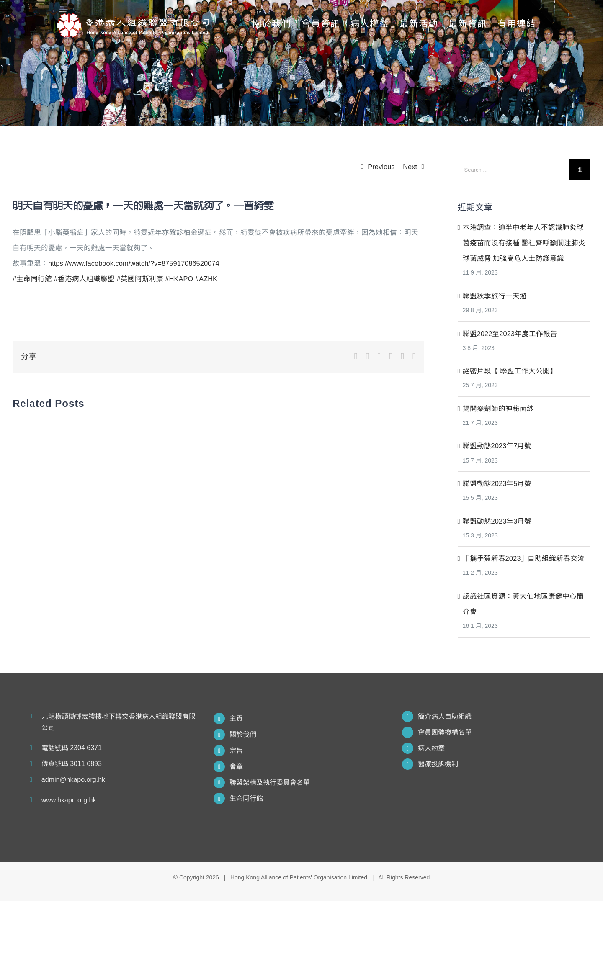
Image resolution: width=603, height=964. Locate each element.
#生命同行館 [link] (32, 279)
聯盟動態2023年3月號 (497, 521)
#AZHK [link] (206, 279)
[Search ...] (514, 169)
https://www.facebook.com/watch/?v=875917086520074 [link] (133, 263)
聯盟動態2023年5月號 (497, 483)
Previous (381, 166)
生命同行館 (246, 798)
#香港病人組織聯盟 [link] (84, 279)
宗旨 (236, 750)
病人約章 (431, 748)
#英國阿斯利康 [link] (140, 279)
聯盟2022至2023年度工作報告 (510, 333)
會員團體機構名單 (445, 732)
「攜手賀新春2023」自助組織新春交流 (524, 558)
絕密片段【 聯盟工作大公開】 (510, 371)
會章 (236, 766)
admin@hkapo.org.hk (73, 779)
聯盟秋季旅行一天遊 (495, 296)
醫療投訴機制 (438, 764)
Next (410, 166)
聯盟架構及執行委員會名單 (269, 782)
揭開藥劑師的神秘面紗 (498, 408)
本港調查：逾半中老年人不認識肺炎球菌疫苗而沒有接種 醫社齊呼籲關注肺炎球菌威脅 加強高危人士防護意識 (524, 243)
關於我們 (242, 734)
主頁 (236, 718)
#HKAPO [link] (179, 279)
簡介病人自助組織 (445, 716)
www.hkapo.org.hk (68, 800)
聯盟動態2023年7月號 (497, 446)
